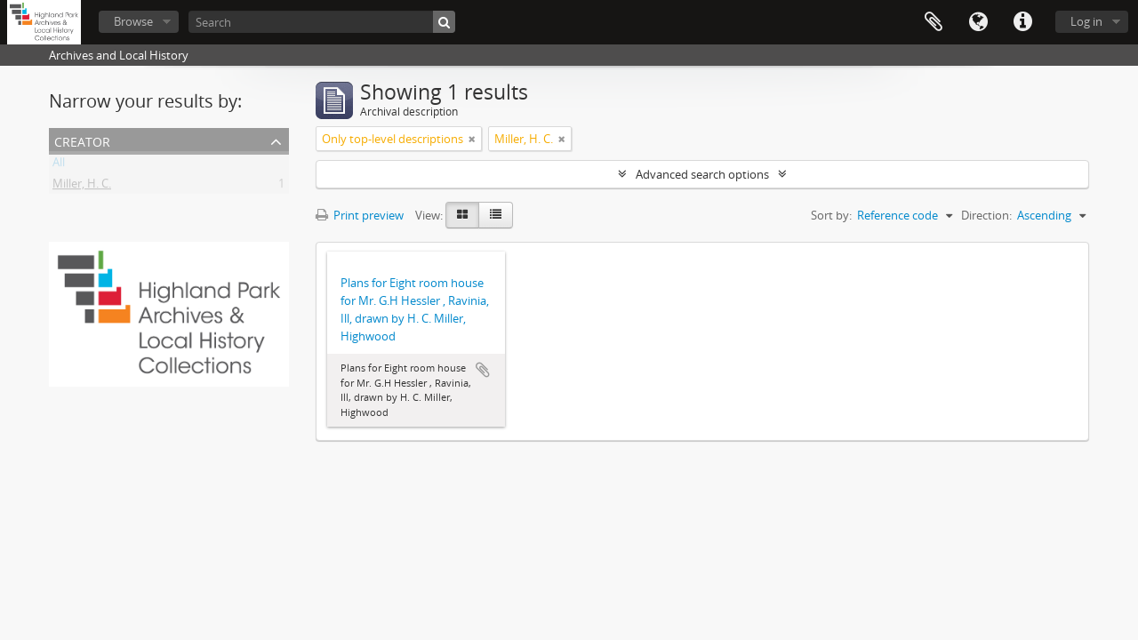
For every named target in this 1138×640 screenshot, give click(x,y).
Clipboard (933, 22)
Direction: (986, 215)
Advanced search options (702, 174)
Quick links (1022, 22)
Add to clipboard (483, 370)
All (58, 165)
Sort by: (831, 215)
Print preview (360, 215)
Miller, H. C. (81, 187)
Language (978, 22)
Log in (1086, 21)
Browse (133, 21)
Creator (82, 140)
